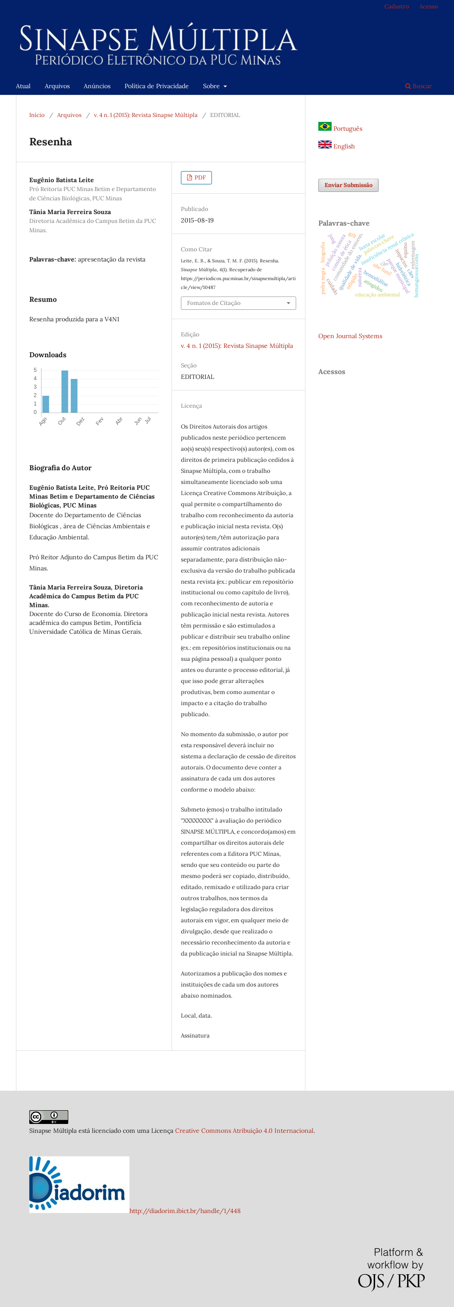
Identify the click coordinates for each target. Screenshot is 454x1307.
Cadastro (396, 6)
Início (37, 115)
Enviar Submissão (348, 185)
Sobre (212, 86)
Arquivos (57, 86)
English (336, 146)
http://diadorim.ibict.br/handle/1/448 (185, 1211)
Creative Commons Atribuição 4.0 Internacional (244, 1131)
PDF (199, 177)
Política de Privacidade (157, 86)
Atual (23, 86)
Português (340, 129)
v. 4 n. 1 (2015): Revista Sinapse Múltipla (146, 115)
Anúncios (97, 86)
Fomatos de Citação (214, 303)
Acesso (428, 6)
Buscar (418, 86)
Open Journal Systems (350, 336)
